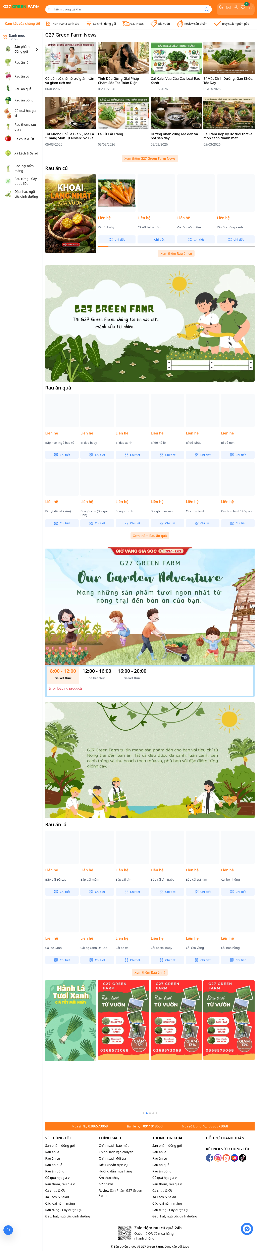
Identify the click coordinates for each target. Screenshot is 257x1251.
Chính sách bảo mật (114, 1209)
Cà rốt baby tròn (149, 227)
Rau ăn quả (58, 387)
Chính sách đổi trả (112, 1222)
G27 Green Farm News (71, 34)
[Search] (123, 9)
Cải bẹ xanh (53, 948)
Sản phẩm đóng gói (60, 1209)
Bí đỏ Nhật (193, 443)
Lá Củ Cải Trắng (110, 134)
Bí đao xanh (124, 443)
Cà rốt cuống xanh (230, 227)
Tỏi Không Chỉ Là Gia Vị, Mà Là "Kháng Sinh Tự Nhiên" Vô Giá (69, 136)
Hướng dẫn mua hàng (115, 1235)
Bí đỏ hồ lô (158, 443)
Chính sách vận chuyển (116, 1216)
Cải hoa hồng (230, 948)
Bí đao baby (88, 443)
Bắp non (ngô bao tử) (60, 443)
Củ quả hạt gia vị (57, 1241)
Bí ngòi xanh (124, 511)
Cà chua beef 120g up (236, 511)
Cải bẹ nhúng (230, 879)
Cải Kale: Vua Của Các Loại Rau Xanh (175, 81)
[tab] (63, 675)
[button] (143, 1177)
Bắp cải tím (123, 879)
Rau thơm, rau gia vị (60, 1248)
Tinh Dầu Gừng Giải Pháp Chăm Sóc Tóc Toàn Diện (118, 81)
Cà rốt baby (106, 227)
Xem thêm (149, 158)
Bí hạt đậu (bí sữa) (58, 511)
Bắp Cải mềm (89, 879)
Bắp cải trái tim (196, 879)
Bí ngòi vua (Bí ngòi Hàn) (94, 513)
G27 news (106, 1248)
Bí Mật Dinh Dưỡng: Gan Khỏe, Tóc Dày (228, 81)
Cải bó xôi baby (161, 948)
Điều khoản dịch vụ (113, 1228)
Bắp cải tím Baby (162, 879)
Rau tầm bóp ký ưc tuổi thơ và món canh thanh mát (227, 136)
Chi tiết (117, 239)
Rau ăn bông (54, 1235)
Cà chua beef (195, 511)
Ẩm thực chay (109, 1241)
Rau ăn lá (55, 824)
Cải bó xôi (122, 948)
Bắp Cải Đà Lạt (55, 879)
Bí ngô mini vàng (162, 511)
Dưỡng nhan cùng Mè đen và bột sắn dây (174, 136)
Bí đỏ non (228, 443)
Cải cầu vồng (195, 948)
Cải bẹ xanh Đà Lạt (93, 948)
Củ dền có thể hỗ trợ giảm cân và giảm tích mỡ (69, 81)
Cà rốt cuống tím (189, 227)
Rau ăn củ (56, 168)
